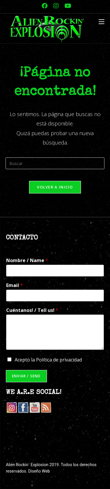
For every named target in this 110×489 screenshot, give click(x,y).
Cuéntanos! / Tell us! (32, 310)
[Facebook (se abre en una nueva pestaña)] (44, 6)
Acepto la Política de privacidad (48, 359)
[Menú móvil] (101, 22)
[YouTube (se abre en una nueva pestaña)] (66, 6)
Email (14, 285)
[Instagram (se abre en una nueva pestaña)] (56, 6)
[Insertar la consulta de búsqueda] (55, 163)
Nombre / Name (27, 260)
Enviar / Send (26, 375)
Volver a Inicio (55, 187)
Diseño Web (39, 471)
